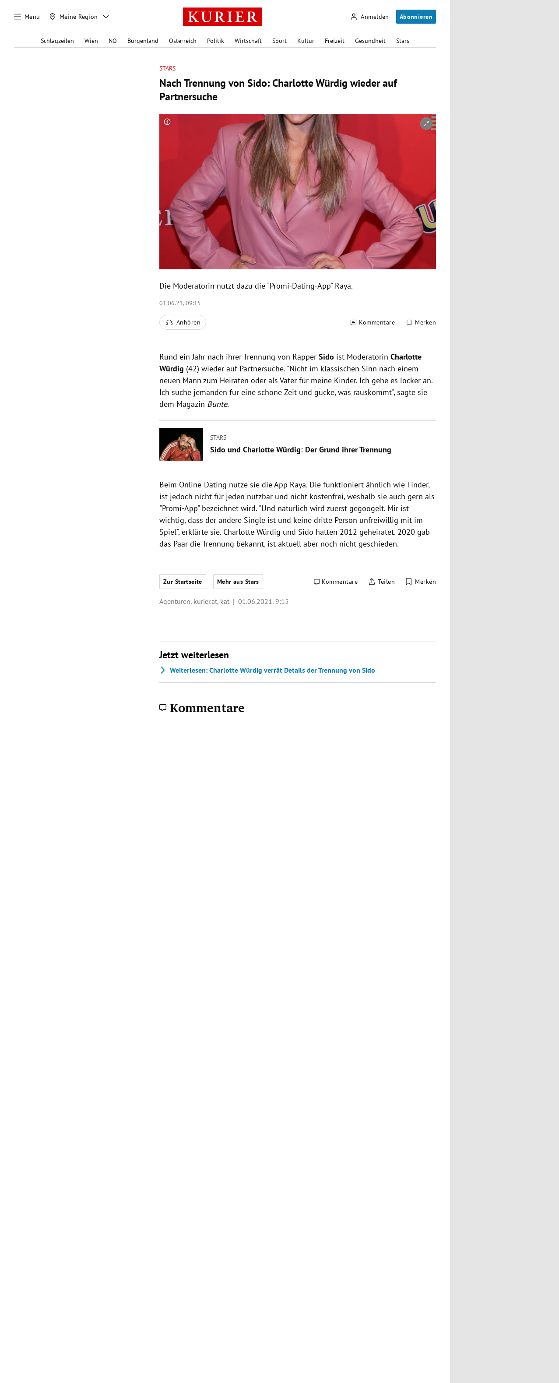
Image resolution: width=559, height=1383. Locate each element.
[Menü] (27, 17)
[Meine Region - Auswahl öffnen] (106, 17)
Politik (215, 41)
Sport (279, 41)
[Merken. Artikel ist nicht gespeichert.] (420, 322)
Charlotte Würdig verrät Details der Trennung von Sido (267, 670)
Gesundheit (370, 41)
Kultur (305, 41)
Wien (91, 41)
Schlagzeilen (57, 41)
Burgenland (142, 41)
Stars (402, 41)
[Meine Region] (74, 17)
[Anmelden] (369, 17)
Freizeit (335, 41)
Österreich (183, 41)
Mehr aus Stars (238, 582)
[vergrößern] (426, 123)
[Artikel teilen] (381, 582)
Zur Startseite (182, 582)
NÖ (113, 41)
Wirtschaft (248, 41)
